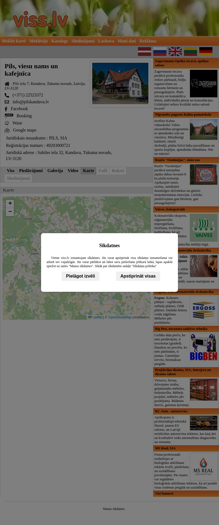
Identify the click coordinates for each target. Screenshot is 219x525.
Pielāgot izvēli (80, 276)
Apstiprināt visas (138, 276)
